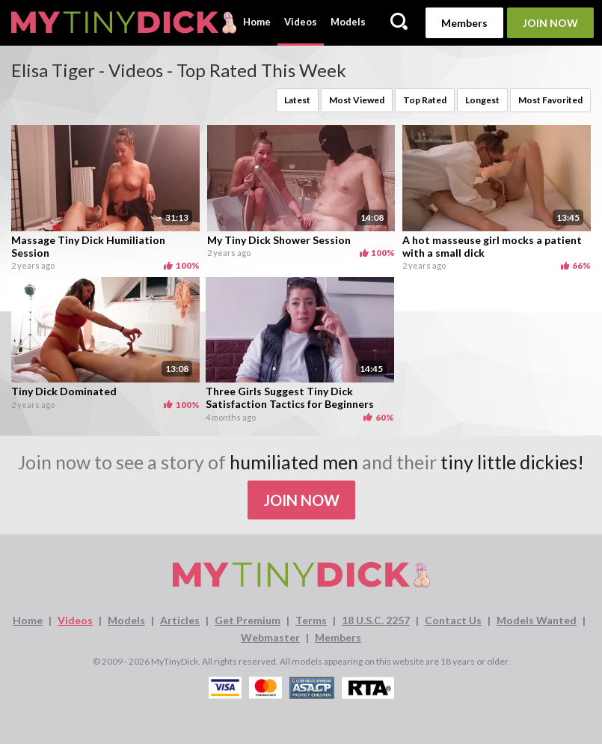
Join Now (550, 22)
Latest (297, 100)
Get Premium (247, 620)
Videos (300, 22)
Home (257, 22)
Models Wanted (537, 620)
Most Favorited (550, 100)
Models (348, 22)
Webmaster (270, 637)
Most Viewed (356, 100)
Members (464, 22)
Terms (311, 620)
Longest (482, 100)
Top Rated (424, 100)
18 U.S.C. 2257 (376, 620)
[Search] (399, 22)
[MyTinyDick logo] (123, 22)
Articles (180, 620)
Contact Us (453, 620)
